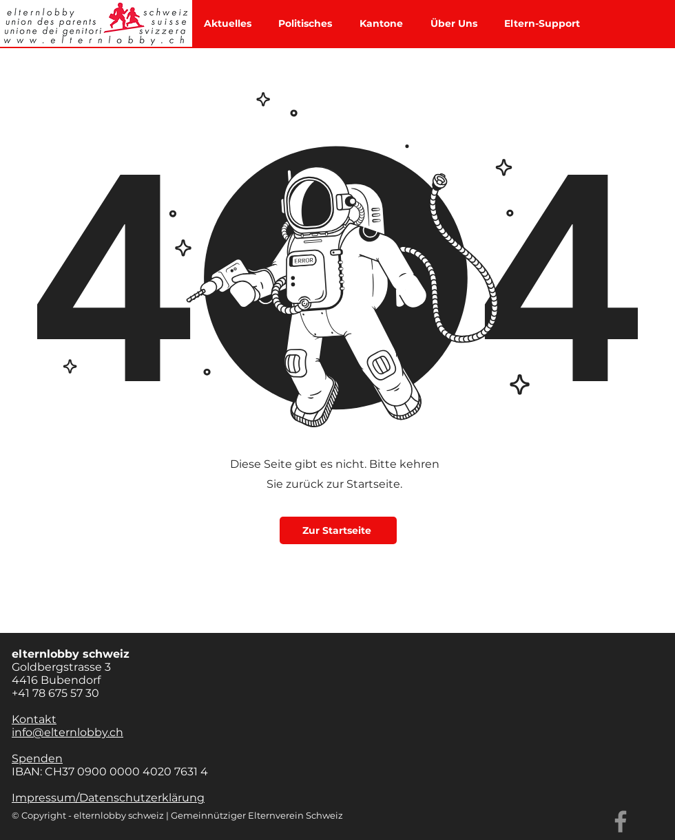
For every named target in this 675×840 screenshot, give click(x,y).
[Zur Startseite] (338, 530)
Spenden (37, 758)
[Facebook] (620, 821)
